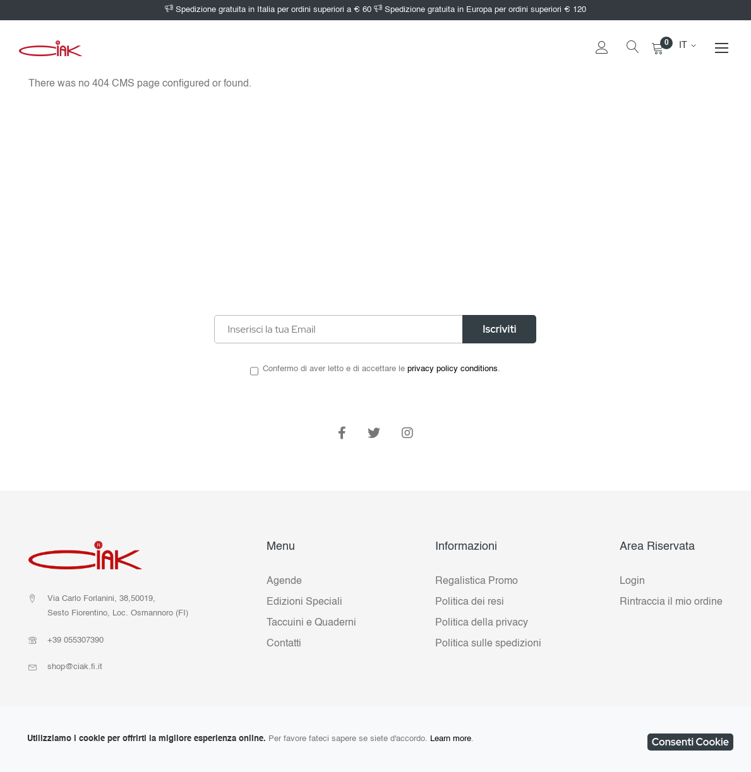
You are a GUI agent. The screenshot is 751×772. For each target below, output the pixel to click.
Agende (284, 581)
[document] (375, 739)
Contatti (284, 644)
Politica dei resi (469, 602)
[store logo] (50, 48)
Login (632, 581)
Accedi (602, 66)
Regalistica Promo (476, 581)
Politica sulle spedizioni (488, 644)
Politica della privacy (481, 623)
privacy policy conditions (452, 369)
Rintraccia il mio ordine (671, 602)
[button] (689, 45)
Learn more (450, 739)
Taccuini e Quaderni (311, 623)
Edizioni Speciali (304, 602)
